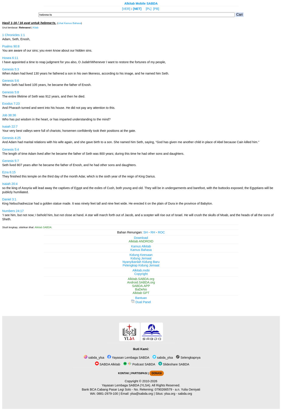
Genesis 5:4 (10, 149)
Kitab (35, 27)
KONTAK (123, 373)
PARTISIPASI (139, 373)
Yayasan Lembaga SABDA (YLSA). (126, 385)
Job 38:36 (9, 115)
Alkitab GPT (141, 293)
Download (141, 238)
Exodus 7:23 (11, 103)
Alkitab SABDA (43, 227)
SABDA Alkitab (107, 364)
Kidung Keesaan (141, 255)
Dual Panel (141, 302)
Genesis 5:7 (10, 161)
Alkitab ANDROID (141, 241)
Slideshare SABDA (173, 364)
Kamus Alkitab (141, 246)
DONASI (157, 373)
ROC (161, 232)
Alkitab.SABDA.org (141, 279)
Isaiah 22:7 (9, 126)
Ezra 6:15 (9, 172)
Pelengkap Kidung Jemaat (141, 265)
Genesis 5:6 (10, 80)
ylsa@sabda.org (141, 393)
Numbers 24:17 (13, 211)
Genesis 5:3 (10, 69)
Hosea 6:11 (10, 58)
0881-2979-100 (107, 393)
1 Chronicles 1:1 (13, 35)
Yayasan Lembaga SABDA (128, 357)
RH (153, 232)
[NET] (137, 8)
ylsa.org (169, 393)
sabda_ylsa (94, 357)
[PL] (148, 8)
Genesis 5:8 (10, 92)
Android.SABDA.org (141, 282)
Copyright (141, 274)
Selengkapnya (188, 357)
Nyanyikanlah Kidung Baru (141, 262)
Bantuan (141, 298)
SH (145, 232)
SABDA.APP (141, 286)
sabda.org (185, 393)
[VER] (126, 8)
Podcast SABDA (139, 364)
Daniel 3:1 (9, 199)
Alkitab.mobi (140, 270)
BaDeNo (141, 289)
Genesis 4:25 (11, 138)
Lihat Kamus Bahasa (69, 23)
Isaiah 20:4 (9, 184)
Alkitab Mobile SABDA (141, 3)
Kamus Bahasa (141, 250)
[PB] (156, 8)
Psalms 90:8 (10, 46)
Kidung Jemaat (141, 258)
